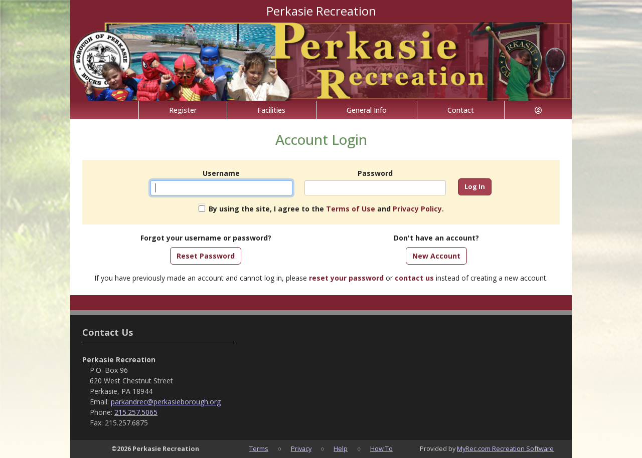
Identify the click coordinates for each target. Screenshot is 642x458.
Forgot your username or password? (205, 238)
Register (183, 110)
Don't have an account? (436, 238)
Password (375, 173)
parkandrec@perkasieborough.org (166, 401)
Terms (258, 448)
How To (381, 448)
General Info (367, 110)
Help (341, 448)
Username (221, 173)
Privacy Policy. (418, 208)
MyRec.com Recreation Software (505, 448)
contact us (414, 278)
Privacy (301, 448)
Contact (460, 110)
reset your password (346, 278)
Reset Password (206, 256)
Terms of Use (350, 208)
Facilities (271, 110)
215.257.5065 (135, 412)
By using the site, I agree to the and (326, 208)
